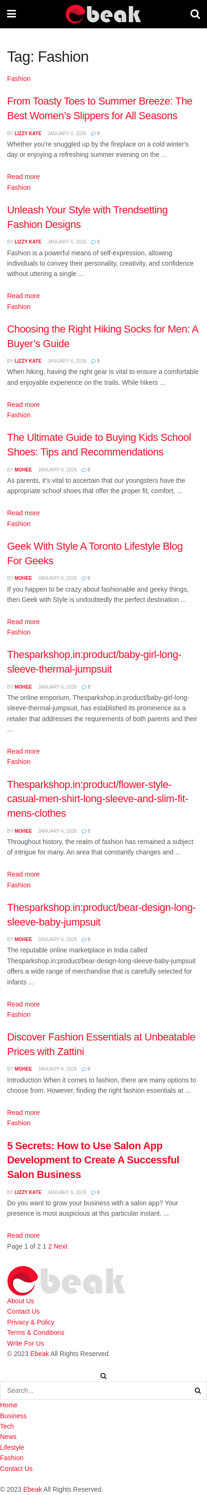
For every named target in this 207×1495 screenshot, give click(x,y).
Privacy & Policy (30, 1322)
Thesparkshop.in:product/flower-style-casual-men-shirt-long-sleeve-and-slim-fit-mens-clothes (97, 799)
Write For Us (25, 1343)
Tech (7, 1426)
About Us (20, 1301)
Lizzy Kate (28, 133)
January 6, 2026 (66, 133)
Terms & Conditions (35, 1332)
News (8, 1436)
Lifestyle (12, 1447)
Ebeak (39, 1353)
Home (8, 1405)
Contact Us (23, 1311)
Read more (23, 176)
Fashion (19, 78)
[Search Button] (198, 1390)
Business (13, 1416)
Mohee (23, 469)
